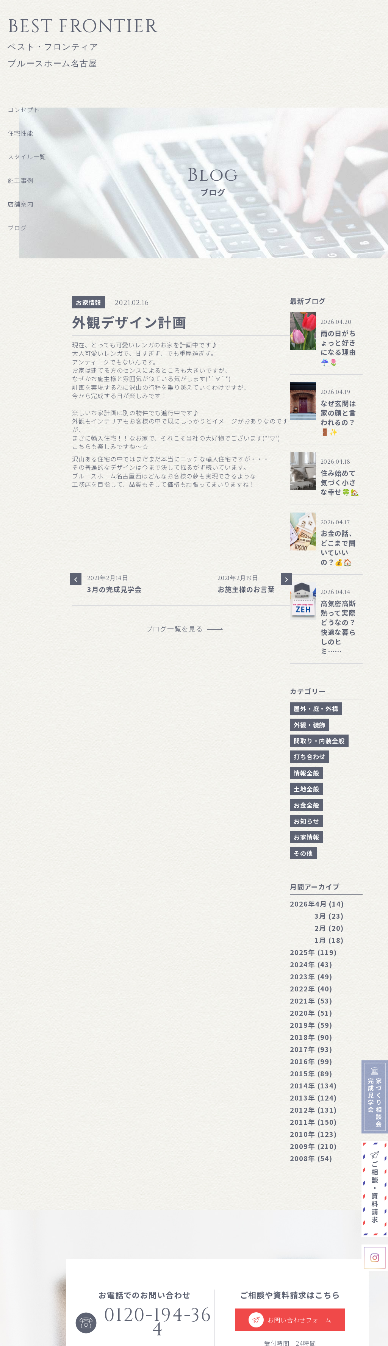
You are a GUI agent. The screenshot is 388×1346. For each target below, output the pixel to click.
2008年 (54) (311, 1158)
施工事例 (20, 180)
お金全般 (306, 805)
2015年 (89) (311, 1073)
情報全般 (306, 772)
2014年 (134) (313, 1085)
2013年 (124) (313, 1097)
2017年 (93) (311, 1049)
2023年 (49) (311, 976)
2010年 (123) (313, 1134)
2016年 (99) (311, 1061)
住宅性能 (20, 133)
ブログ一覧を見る (178, 628)
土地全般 (306, 788)
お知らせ (306, 820)
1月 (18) (328, 940)
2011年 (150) (313, 1122)
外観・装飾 (309, 724)
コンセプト (23, 109)
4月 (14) (317, 903)
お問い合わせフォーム (290, 1319)
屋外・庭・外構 (316, 708)
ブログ (17, 227)
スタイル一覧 (27, 156)
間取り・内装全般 (319, 740)
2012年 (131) (313, 1110)
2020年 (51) (311, 1013)
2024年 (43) (311, 964)
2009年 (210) (313, 1146)
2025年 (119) (313, 952)
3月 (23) (328, 916)
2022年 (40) (311, 988)
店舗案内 (20, 203)
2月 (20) (328, 928)
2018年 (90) (311, 1037)
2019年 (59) (311, 1025)
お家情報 (88, 302)
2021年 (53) (311, 1000)
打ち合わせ (309, 756)
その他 (303, 853)
